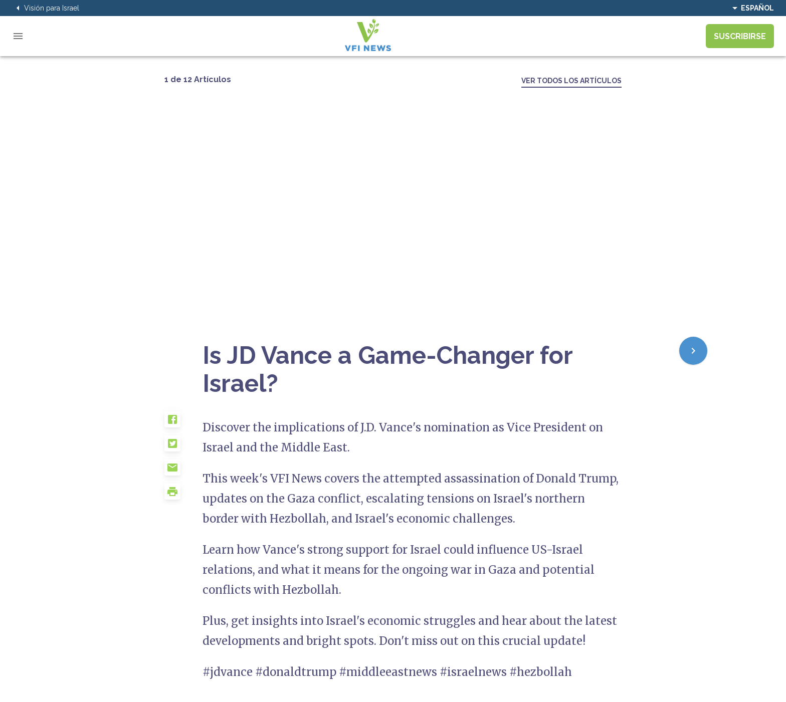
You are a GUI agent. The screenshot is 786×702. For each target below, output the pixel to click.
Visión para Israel (45, 8)
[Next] (693, 351)
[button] (183, 423)
